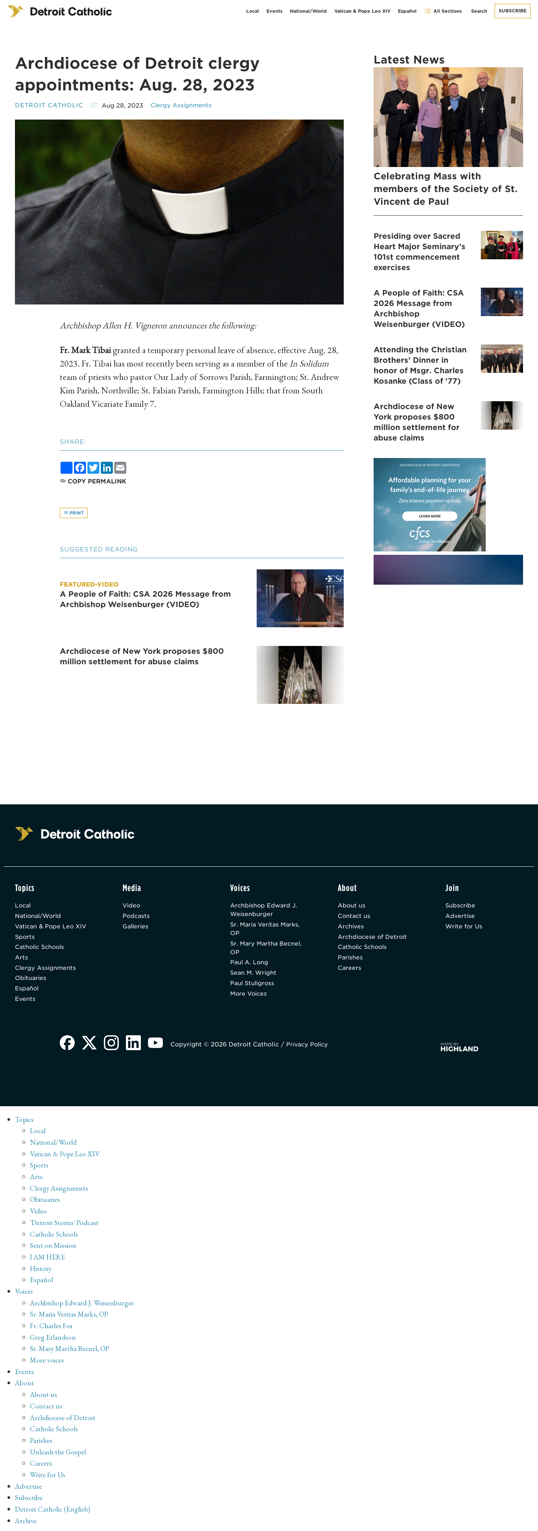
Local (252, 11)
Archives (351, 928)
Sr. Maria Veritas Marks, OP (267, 932)
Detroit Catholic (50, 105)
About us (352, 907)
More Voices (249, 999)
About (25, 1383)
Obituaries (31, 983)
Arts (21, 961)
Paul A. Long (249, 966)
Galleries (136, 928)
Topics (25, 1126)
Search (479, 11)
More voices (47, 1361)
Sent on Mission (53, 1249)
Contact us (354, 918)
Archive (26, 1518)
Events (274, 11)
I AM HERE (49, 1260)
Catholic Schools (41, 950)
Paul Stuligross (253, 988)
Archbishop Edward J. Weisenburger (264, 912)
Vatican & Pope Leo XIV (362, 11)
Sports (25, 939)
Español (407, 11)
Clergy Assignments (183, 105)
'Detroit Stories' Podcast (65, 1226)
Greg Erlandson (53, 1338)
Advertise (460, 918)
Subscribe (512, 10)
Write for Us (464, 928)
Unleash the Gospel (59, 1451)
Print (74, 513)
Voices (24, 1294)
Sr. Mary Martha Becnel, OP (267, 951)
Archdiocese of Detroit (373, 939)
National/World (308, 11)
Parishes (351, 961)
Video (132, 907)
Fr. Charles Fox (52, 1327)
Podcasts (137, 918)
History (41, 1271)
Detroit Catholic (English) (53, 1507)
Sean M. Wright (254, 977)
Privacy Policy (310, 1050)
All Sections (443, 11)
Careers (350, 972)
